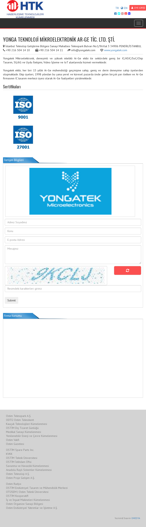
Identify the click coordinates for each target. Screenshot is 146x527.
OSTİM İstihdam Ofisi (18, 462)
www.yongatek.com (115, 50)
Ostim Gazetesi (15, 444)
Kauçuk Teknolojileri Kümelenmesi (26, 424)
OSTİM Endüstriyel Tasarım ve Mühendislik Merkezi (37, 488)
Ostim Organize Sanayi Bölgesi (24, 504)
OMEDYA (135, 518)
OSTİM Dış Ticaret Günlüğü (22, 428)
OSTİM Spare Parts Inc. (20, 450)
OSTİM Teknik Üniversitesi (21, 458)
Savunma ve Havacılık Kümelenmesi (27, 466)
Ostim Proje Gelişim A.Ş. (20, 478)
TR (117, 8)
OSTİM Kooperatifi (17, 496)
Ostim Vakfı (12, 440)
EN (124, 8)
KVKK (9, 454)
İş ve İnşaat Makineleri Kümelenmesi (28, 500)
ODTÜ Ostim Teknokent (20, 420)
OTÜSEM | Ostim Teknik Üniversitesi (27, 492)
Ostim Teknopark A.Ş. (18, 416)
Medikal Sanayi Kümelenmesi (23, 432)
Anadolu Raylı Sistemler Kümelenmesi (29, 470)
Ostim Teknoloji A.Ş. (17, 474)
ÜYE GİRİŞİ (138, 7)
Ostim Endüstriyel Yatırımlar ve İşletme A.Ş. (31, 508)
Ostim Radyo (13, 484)
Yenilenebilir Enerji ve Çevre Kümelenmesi (31, 436)
